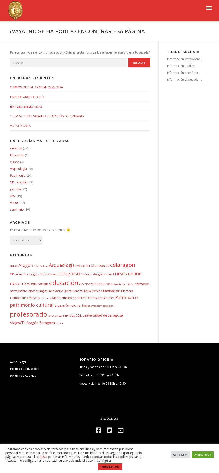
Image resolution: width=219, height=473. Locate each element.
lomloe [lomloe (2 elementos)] (97, 291)
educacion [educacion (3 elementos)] (39, 283)
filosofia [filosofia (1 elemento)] (117, 284)
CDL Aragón (18, 182)
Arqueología (18, 169)
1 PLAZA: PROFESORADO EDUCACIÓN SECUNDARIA (47, 116)
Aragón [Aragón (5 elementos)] (25, 265)
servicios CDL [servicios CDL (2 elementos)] (72, 315)
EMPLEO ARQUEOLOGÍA (27, 97)
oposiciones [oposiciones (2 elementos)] (106, 298)
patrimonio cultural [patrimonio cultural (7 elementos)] (31, 305)
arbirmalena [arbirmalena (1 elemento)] (41, 266)
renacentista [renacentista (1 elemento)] (55, 315)
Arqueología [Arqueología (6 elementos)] (62, 265)
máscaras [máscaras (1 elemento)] (46, 298)
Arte (13, 196)
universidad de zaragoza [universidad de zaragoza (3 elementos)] (103, 315)
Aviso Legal (18, 362)
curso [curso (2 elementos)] (108, 274)
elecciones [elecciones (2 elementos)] (86, 284)
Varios (14, 203)
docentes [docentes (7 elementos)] (20, 283)
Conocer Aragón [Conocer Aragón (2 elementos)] (92, 274)
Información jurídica (181, 66)
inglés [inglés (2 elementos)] (44, 291)
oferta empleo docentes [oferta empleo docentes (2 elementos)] (69, 298)
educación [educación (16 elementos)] (63, 283)
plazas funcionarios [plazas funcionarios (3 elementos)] (70, 305)
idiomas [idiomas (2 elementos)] (33, 291)
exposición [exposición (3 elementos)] (103, 283)
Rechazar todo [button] (110, 467)
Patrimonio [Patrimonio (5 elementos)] (126, 297)
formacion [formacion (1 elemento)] (129, 284)
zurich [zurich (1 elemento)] (59, 323)
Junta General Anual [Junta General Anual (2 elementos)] (78, 291)
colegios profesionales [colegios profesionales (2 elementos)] (43, 274)
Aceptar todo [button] (202, 455)
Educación (17, 155)
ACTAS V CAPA (20, 125)
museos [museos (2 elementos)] (34, 298)
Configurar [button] (180, 455)
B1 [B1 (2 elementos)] (88, 266)
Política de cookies (23, 375)
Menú (209, 8)
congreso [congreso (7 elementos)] (69, 273)
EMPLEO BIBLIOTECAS (26, 106)
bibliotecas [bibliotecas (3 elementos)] (100, 265)
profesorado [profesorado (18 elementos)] (28, 314)
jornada (15, 189)
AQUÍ (44, 456)
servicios (16, 148)
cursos (14, 162)
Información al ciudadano (184, 79)
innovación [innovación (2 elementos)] (56, 291)
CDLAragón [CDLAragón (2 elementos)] (18, 274)
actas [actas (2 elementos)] (14, 266)
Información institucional (184, 59)
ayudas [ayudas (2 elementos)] (81, 266)
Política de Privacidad (24, 369)
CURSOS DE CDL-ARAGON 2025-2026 (36, 87)
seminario (17, 209)
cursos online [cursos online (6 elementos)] (127, 273)
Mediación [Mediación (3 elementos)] (111, 290)
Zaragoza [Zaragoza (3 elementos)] (47, 322)
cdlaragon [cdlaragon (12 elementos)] (122, 265)
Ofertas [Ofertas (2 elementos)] (91, 298)
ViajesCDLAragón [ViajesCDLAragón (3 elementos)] (24, 322)
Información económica (183, 73)
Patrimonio (17, 175)
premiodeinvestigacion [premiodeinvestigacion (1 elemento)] (101, 305)
